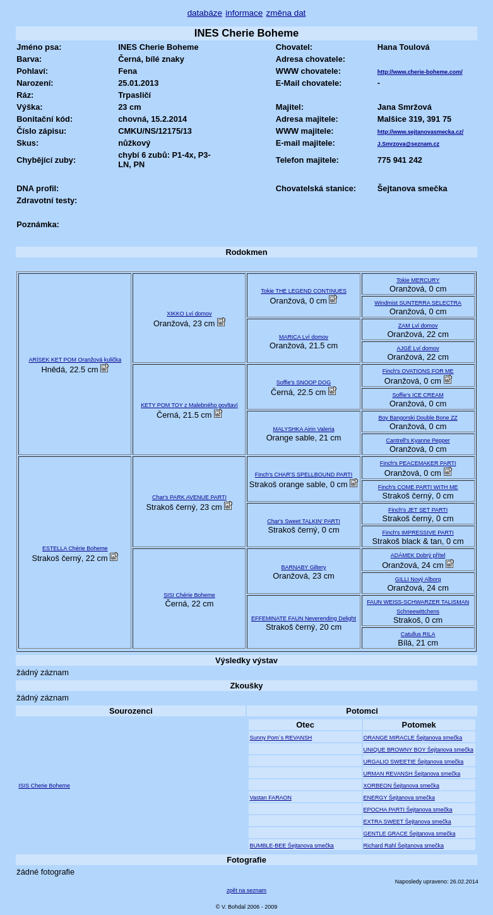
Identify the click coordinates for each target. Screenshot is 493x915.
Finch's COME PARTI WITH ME (418, 487)
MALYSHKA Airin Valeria (303, 429)
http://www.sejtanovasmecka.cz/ (420, 132)
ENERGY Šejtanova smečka (399, 797)
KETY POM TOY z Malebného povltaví (189, 405)
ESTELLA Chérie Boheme (75, 548)
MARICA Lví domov (303, 337)
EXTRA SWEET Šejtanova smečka (407, 821)
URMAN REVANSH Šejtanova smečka (412, 773)
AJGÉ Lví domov (418, 348)
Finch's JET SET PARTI (418, 510)
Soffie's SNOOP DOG (303, 382)
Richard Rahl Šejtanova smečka (404, 845)
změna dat (286, 13)
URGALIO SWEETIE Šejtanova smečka (414, 762)
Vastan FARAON (270, 797)
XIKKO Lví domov (189, 313)
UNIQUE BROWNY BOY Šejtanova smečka (418, 750)
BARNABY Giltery (304, 567)
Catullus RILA (418, 634)
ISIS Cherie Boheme (44, 785)
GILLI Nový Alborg (418, 579)
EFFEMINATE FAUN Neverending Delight (303, 618)
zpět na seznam (246, 890)
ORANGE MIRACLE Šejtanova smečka (413, 738)
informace (244, 13)
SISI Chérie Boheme (189, 595)
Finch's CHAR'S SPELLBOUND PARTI (303, 474)
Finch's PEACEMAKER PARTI (418, 463)
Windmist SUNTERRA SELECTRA (417, 303)
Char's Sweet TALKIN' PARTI (303, 521)
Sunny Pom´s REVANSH (280, 738)
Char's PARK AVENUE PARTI (189, 497)
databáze (204, 13)
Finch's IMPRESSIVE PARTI (417, 532)
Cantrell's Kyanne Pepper (418, 440)
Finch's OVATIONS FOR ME (418, 371)
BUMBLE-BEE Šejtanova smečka (291, 845)
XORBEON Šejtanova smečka (401, 785)
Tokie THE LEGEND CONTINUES (304, 291)
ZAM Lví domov (418, 325)
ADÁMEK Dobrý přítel (418, 555)
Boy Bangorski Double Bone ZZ (417, 418)
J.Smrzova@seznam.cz (408, 144)
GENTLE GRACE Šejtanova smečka (410, 833)
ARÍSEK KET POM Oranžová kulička (75, 360)
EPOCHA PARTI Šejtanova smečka (408, 809)
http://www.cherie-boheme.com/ (420, 72)
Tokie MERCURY (418, 280)
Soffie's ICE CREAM (418, 395)
